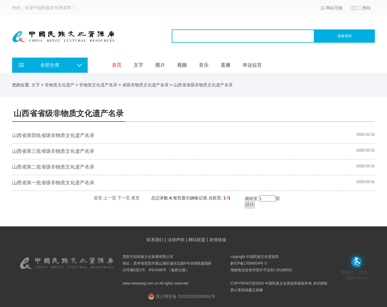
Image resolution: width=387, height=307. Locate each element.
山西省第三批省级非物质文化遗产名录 (53, 151)
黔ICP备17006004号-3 (248, 263)
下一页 (123, 197)
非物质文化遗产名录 (98, 84)
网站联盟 (196, 239)
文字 (138, 65)
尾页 (135, 197)
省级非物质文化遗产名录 (145, 84)
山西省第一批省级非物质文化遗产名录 (53, 182)
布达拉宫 (252, 65)
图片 (160, 65)
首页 (117, 65)
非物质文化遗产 (59, 84)
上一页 (109, 197)
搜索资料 (344, 36)
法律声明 (175, 239)
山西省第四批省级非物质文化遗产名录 (53, 135)
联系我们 (155, 239)
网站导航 (334, 7)
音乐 (204, 65)
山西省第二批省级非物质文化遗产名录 (53, 166)
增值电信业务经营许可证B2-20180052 (261, 270)
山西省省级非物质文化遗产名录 (203, 84)
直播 (225, 65)
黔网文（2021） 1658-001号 (356, 273)
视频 (182, 65)
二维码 (364, 7)
